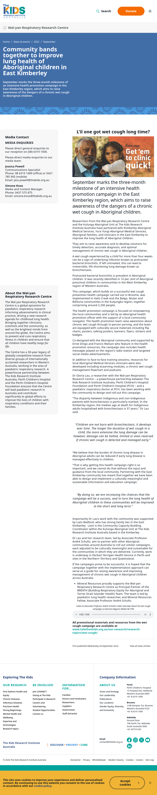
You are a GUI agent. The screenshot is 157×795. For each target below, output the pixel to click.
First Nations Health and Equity (15, 693)
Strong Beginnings (12, 710)
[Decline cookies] (150, 783)
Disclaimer (75, 759)
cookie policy (42, 786)
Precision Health (11, 706)
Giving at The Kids (42, 695)
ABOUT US (107, 685)
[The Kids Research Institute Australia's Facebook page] (129, 740)
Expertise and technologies (10, 723)
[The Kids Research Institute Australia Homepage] (14, 11)
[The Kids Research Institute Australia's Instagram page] (135, 740)
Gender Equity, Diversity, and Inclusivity (112, 708)
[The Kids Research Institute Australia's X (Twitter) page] (141, 740)
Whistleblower (99, 759)
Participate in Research (44, 699)
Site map (150, 759)
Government (68, 709)
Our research (14, 685)
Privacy (86, 759)
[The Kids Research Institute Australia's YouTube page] (147, 740)
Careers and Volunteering (39, 704)
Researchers (68, 702)
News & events (22, 41)
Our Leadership (107, 695)
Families (66, 695)
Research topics (11, 728)
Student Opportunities (44, 710)
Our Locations (107, 702)
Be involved (43, 685)
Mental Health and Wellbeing (12, 715)
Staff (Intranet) (69, 713)
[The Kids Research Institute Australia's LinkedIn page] (129, 746)
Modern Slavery (116, 759)
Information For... (73, 686)
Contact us (38, 713)
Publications (106, 699)
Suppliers (67, 706)
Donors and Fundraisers (74, 698)
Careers (139, 759)
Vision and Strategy (109, 691)
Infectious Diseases (12, 702)
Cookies (130, 759)
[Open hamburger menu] (150, 11)
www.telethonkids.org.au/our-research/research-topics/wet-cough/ (106, 630)
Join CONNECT (40, 691)
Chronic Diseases (11, 699)
